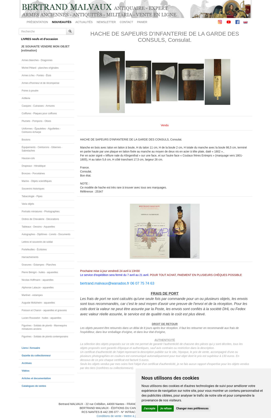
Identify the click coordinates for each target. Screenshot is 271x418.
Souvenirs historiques (33, 188)
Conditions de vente (109, 416)
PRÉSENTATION (37, 22)
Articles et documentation (36, 378)
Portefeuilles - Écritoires (34, 249)
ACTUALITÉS (84, 22)
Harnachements (30, 257)
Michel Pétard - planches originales (40, 67)
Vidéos (26, 370)
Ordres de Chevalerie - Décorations (40, 219)
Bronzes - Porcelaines (33, 173)
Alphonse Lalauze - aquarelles (38, 287)
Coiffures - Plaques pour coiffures (39, 113)
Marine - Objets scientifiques (37, 181)
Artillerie (26, 98)
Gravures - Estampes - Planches (39, 264)
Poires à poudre (30, 90)
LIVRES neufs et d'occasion (39, 39)
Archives (27, 363)
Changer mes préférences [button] (192, 408)
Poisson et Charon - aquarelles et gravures (44, 310)
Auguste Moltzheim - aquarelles (38, 302)
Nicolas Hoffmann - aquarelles (38, 280)
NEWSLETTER (106, 22)
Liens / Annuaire (31, 348)
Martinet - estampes (32, 295)
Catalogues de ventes (34, 386)
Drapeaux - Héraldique (34, 165)
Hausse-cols (28, 158)
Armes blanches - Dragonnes (37, 60)
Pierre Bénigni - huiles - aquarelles (40, 272)
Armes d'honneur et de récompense (41, 83)
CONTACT (126, 22)
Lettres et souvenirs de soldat (37, 242)
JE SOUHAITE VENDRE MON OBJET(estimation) (45, 48)
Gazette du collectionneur (36, 355)
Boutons (26, 139)
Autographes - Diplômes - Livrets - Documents (46, 234)
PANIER (142, 22)
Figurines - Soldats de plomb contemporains (45, 336)
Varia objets (28, 203)
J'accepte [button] (150, 408)
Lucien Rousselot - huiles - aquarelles (41, 318)
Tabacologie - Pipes (32, 196)
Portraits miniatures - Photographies (41, 211)
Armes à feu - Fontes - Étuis (36, 75)
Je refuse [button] (166, 408)
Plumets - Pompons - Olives (36, 121)
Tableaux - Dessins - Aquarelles (38, 226)
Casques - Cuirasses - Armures (38, 105)
